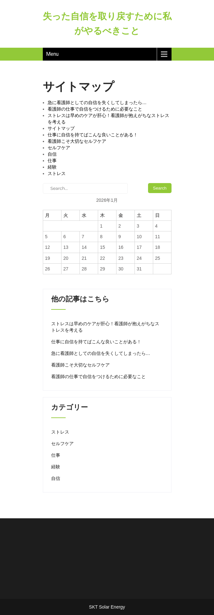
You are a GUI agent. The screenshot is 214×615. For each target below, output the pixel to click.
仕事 (52, 160)
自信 (52, 154)
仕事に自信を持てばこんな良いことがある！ (93, 134)
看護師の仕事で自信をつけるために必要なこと (95, 109)
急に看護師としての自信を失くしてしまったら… (97, 102)
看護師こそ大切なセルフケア (77, 141)
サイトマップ (61, 128)
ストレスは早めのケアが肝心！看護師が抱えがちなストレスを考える (105, 327)
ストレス (57, 173)
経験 (52, 167)
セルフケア (59, 147)
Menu (52, 54)
